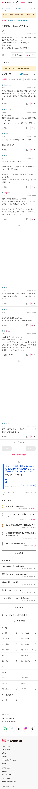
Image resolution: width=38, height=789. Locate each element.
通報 (3, 55)
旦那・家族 (5, 619)
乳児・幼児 (5, 658)
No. (3, 85)
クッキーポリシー (6, 752)
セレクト (4, 674)
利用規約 (4, 746)
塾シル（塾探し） (6, 771)
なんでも (4, 607)
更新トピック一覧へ (19, 455)
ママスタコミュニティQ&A (9, 696)
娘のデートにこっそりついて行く (18, 20)
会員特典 (4, 727)
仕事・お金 (24, 630)
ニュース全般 (25, 607)
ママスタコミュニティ (8, 767)
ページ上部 (19, 778)
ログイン (29, 2)
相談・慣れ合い (26, 635)
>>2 (3, 315)
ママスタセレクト (6, 764)
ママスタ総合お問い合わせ (9, 734)
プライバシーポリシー (8, 749)
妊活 (3, 652)
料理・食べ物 (25, 619)
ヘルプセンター (6, 724)
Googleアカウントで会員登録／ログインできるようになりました (18, 15)
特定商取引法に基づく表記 (9, 756)
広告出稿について (6, 731)
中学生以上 (5, 663)
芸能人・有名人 (26, 613)
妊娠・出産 (24, 652)
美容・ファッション (27, 624)
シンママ (23, 663)
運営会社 (4, 738)
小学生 (23, 658)
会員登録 (23, 2)
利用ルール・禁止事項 (8, 692)
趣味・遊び (5, 635)
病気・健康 (5, 624)
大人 (3, 641)
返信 (5, 103)
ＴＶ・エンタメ (7, 613)
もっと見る (19, 527)
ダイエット (5, 630)
